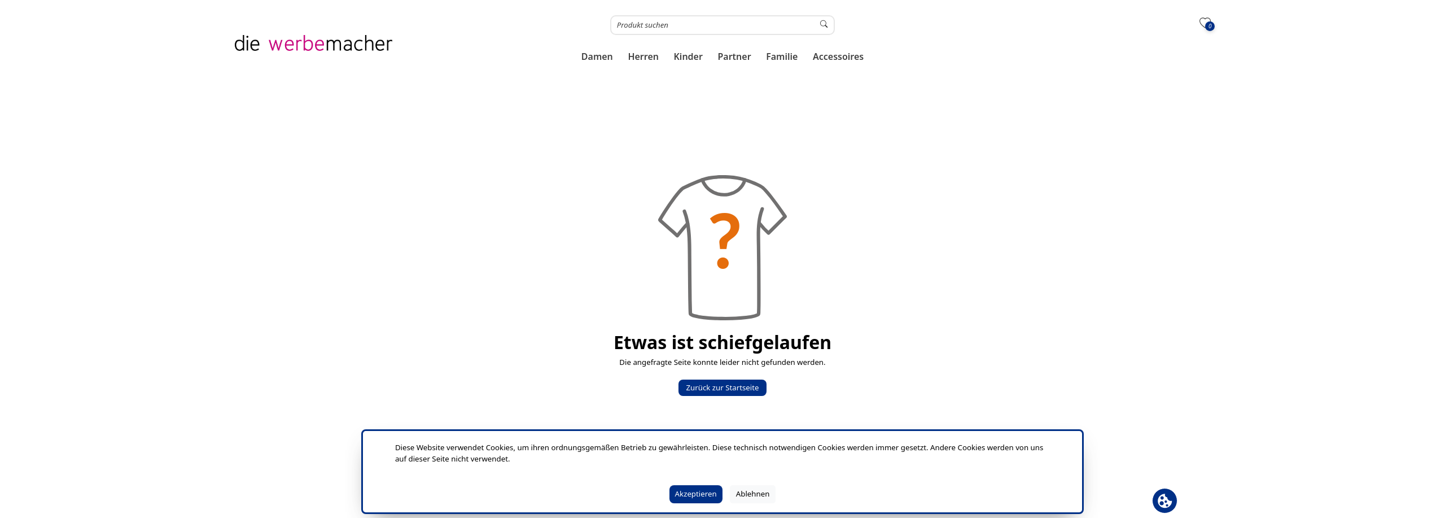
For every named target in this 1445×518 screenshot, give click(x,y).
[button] (597, 56)
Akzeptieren (696, 494)
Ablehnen (753, 494)
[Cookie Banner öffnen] (1164, 500)
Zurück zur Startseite (722, 387)
